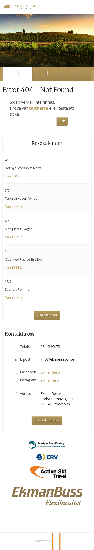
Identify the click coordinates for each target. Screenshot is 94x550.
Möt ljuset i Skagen (19, 229)
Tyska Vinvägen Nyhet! (21, 198)
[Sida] (17, 74)
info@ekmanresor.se (57, 359)
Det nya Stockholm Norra (23, 168)
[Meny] (76, 74)
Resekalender (47, 143)
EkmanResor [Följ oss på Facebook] (51, 372)
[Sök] (33, 121)
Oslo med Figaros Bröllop (23, 259)
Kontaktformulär (47, 420)
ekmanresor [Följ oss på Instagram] (50, 380)
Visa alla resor (47, 315)
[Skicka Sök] (62, 121)
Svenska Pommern (19, 289)
